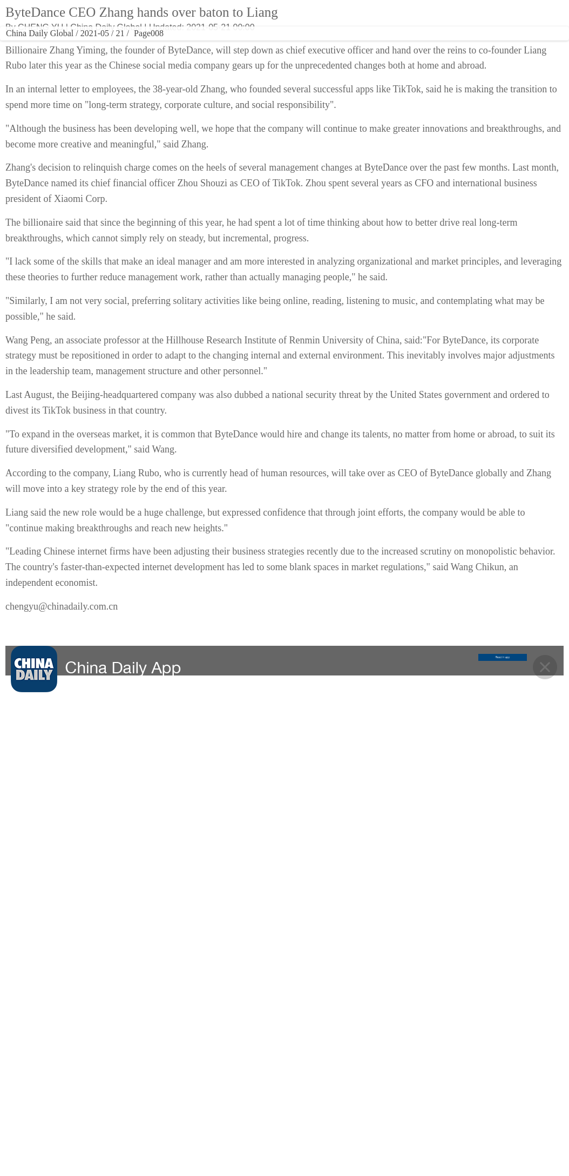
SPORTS (307, 46)
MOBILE (503, 46)
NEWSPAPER (442, 46)
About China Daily (363, 1054)
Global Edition (353, 18)
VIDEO (269, 46)
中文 (406, 18)
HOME (32, 46)
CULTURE (188, 46)
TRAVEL (228, 46)
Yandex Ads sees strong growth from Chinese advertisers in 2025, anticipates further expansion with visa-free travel (469, 170)
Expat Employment (365, 1141)
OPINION (347, 46)
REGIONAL (393, 46)
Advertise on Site (361, 1076)
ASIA (387, 18)
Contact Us (351, 1097)
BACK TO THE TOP (285, 970)
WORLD (102, 46)
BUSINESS (140, 46)
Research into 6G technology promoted (469, 138)
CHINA (67, 46)
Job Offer (348, 1119)
